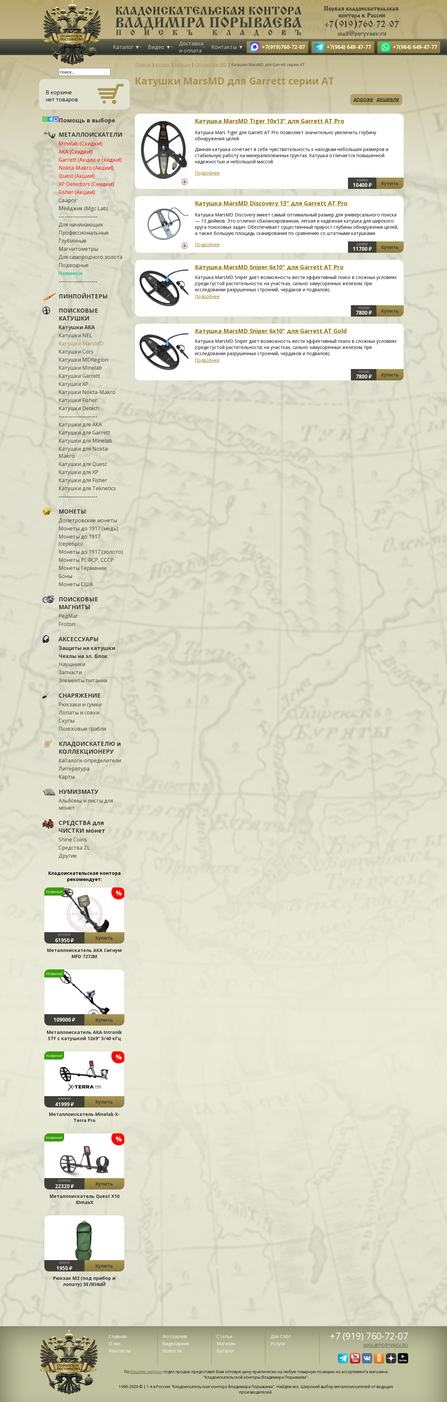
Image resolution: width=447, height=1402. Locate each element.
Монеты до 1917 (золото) (91, 551)
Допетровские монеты (88, 520)
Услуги (277, 1343)
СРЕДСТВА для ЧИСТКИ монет (82, 826)
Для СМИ (280, 1336)
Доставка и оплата (191, 47)
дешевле (387, 99)
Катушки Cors (76, 351)
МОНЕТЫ (72, 511)
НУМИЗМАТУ (78, 791)
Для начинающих (81, 224)
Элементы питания (83, 680)
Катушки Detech (79, 408)
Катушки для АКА (80, 424)
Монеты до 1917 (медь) (88, 528)
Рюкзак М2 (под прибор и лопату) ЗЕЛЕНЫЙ (84, 1281)
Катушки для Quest (83, 464)
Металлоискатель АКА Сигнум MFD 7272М (84, 953)
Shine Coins (73, 839)
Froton (67, 624)
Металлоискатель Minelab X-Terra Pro (84, 1117)
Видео (156, 47)
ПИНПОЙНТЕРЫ (83, 296)
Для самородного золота (90, 257)
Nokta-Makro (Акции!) (86, 167)
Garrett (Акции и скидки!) (90, 159)
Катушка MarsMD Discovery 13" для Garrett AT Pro (271, 203)
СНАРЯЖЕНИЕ (80, 695)
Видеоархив (175, 1343)
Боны (65, 576)
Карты (67, 776)
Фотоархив (174, 1336)
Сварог (68, 200)
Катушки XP (73, 384)
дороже (363, 99)
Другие (68, 855)
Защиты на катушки (87, 648)
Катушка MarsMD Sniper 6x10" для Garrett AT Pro (269, 267)
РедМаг (68, 616)
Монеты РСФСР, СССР (86, 559)
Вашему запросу (146, 1371)
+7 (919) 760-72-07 (369, 1335)
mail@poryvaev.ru (385, 1345)
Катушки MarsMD (81, 343)
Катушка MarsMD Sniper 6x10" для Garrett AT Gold (271, 331)
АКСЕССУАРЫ (79, 639)
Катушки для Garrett (84, 432)
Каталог (123, 47)
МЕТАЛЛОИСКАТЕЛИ (90, 134)
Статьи (224, 1336)
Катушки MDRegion (83, 359)
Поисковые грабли (82, 728)
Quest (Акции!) (77, 176)
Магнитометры (78, 248)
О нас (115, 1343)
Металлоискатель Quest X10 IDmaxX (84, 1199)
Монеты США (76, 584)
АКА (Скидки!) (76, 151)
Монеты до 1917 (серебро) (79, 540)
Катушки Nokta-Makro (87, 392)
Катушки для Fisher (83, 480)
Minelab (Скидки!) (81, 143)
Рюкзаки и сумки (80, 704)
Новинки (71, 273)
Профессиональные (84, 232)
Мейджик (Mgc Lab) (83, 208)
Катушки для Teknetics (87, 488)
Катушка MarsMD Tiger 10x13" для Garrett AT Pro (269, 121)
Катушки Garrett (79, 375)
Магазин (226, 1343)
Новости (172, 1351)
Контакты (224, 47)
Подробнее (207, 173)
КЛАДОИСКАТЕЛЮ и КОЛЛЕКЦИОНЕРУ (90, 747)
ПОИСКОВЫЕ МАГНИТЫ (78, 603)
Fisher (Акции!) (77, 192)
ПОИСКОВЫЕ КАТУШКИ (78, 314)
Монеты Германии (82, 568)
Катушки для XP (78, 472)
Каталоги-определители (90, 760)
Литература (74, 768)
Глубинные (72, 240)
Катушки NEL (75, 335)
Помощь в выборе (87, 120)
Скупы (66, 720)
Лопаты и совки (79, 712)
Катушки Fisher (78, 400)
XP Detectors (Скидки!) (86, 184)
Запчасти (70, 672)
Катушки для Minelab (85, 440)
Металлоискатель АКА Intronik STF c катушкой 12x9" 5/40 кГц (84, 1035)
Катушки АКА (77, 327)
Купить (104, 938)
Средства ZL (74, 847)
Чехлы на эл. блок (83, 656)
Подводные (74, 265)
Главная (118, 1336)
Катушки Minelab (80, 367)
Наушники (72, 664)
